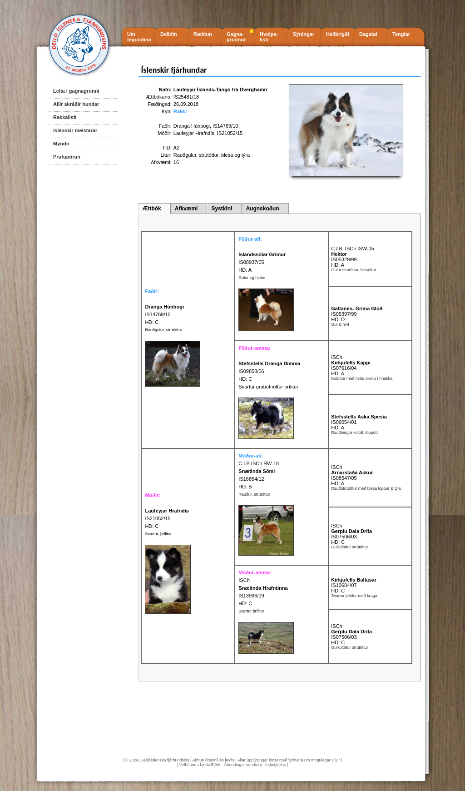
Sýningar (303, 34)
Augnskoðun (262, 208)
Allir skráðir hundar (76, 104)
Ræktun (202, 34)
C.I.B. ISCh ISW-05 (352, 248)
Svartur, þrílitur (158, 534)
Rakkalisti (64, 117)
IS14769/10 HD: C (164, 314)
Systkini (221, 208)
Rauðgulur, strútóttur (163, 330)
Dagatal (368, 34)
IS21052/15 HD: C (167, 518)
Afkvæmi (186, 208)
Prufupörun (66, 156)
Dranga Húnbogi (191, 126)
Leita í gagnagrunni (76, 91)
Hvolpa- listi (269, 36)
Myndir (61, 143)
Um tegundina (139, 36)
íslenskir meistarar (75, 130)
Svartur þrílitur (251, 611)
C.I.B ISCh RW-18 (258, 463)
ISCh (336, 357)
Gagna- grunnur (236, 36)
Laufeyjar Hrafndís (193, 133)
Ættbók (151, 208)
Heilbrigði (337, 34)
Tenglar (401, 34)
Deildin (168, 34)
